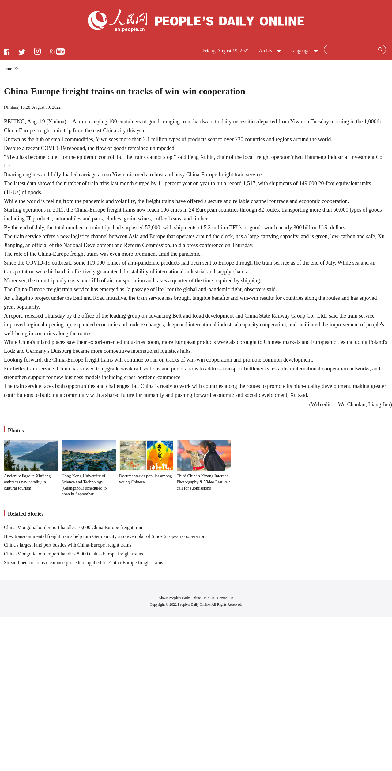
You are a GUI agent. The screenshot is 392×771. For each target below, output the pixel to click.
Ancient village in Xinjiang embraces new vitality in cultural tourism (27, 482)
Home (7, 68)
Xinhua (11, 107)
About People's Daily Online (180, 598)
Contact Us (225, 598)
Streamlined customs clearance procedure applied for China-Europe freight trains (83, 562)
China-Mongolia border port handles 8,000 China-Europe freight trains (73, 553)
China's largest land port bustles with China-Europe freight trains (67, 544)
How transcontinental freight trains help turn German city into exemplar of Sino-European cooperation (104, 536)
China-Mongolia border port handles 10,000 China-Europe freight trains (74, 527)
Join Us (209, 598)
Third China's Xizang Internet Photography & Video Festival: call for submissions (203, 482)
